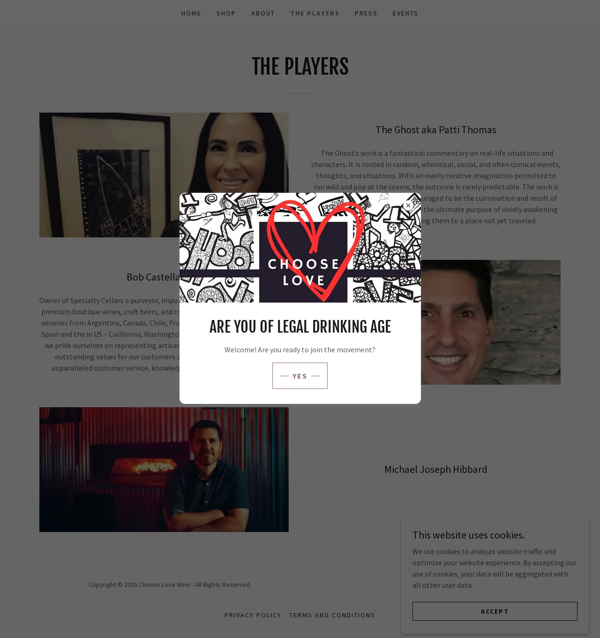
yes (300, 375)
